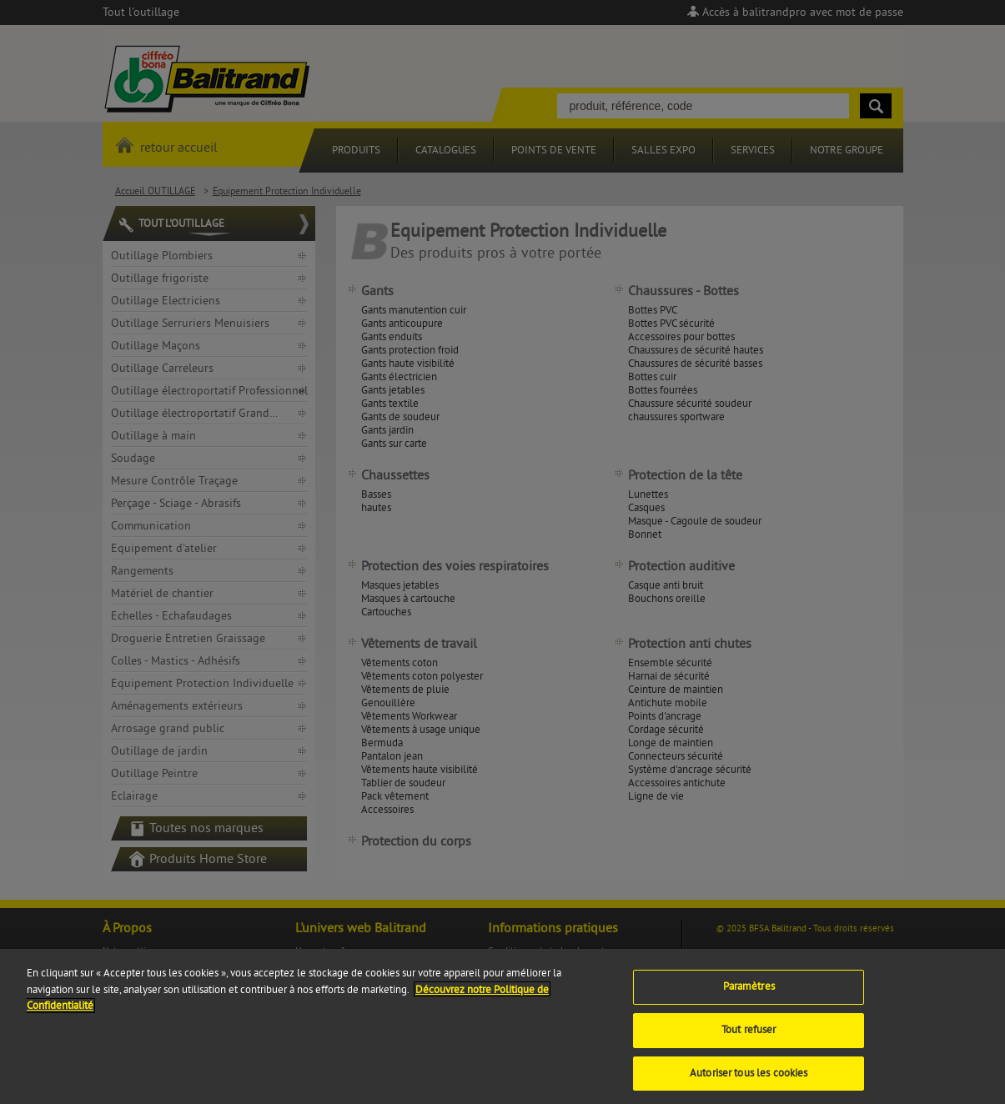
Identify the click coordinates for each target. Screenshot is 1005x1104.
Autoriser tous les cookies (748, 1082)
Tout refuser (748, 1039)
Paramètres (749, 996)
